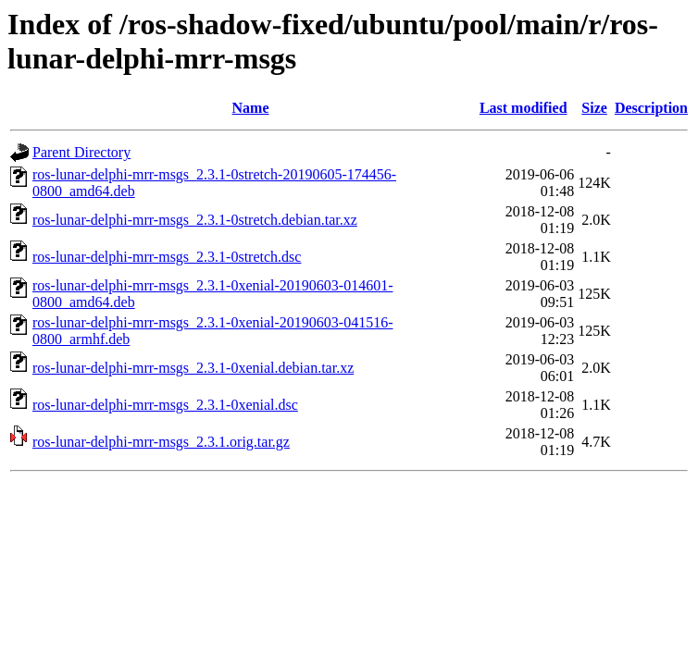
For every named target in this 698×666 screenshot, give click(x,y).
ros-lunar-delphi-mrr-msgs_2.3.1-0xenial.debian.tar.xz (193, 368)
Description (651, 108)
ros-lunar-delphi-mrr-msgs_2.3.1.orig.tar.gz (161, 442)
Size (594, 108)
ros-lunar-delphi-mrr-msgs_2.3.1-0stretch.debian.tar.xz (194, 220)
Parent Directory (81, 152)
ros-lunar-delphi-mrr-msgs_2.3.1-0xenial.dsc (165, 405)
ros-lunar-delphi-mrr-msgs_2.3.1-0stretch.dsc (166, 257)
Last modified (523, 108)
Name (250, 108)
